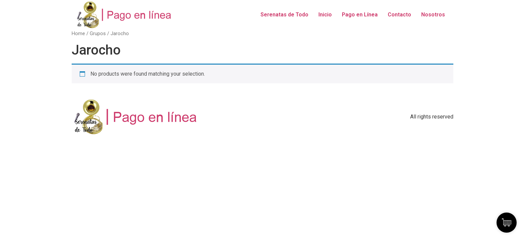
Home (78, 33)
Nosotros (433, 14)
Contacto (399, 14)
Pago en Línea (360, 14)
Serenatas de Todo (284, 14)
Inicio (325, 14)
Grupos (98, 33)
